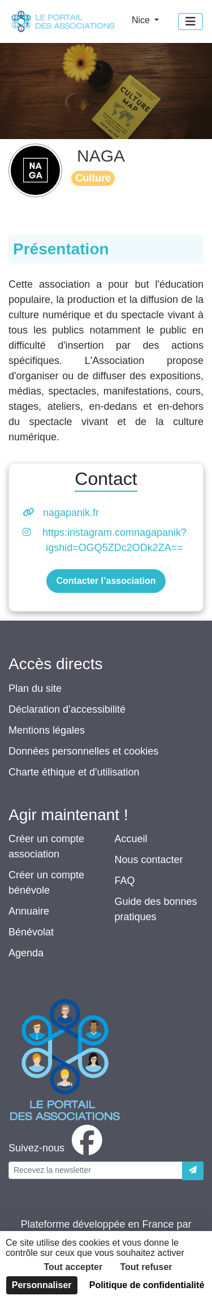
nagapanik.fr (71, 512)
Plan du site (35, 688)
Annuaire (28, 911)
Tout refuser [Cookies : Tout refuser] (146, 1267)
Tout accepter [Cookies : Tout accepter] (73, 1267)
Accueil (131, 838)
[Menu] (190, 21)
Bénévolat (31, 932)
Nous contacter (149, 859)
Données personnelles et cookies (83, 751)
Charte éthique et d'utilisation (74, 772)
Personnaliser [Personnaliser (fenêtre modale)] (42, 1285)
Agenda (26, 953)
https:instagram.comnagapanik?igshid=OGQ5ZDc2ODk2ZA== (114, 540)
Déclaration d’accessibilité (67, 709)
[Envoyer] (193, 1171)
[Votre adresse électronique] (95, 1170)
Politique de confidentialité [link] (147, 1285)
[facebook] (57, 1148)
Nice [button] (142, 20)
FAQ (125, 880)
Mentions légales (46, 730)
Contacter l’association (105, 581)
